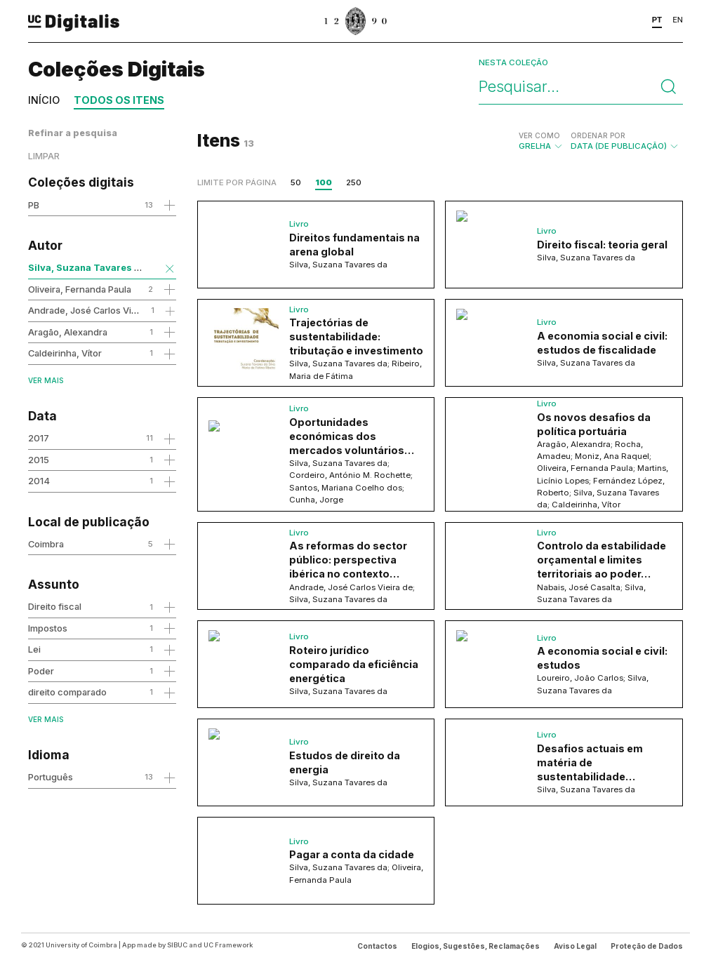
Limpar (44, 156)
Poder (41, 670)
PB (33, 205)
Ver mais (45, 380)
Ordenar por (598, 135)
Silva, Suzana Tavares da (87, 267)
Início (44, 100)
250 (353, 182)
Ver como (539, 135)
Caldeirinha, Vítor (65, 353)
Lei (34, 649)
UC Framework (228, 945)
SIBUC (177, 945)
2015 (38, 459)
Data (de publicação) (625, 141)
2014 (39, 480)
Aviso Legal (575, 946)
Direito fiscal (54, 606)
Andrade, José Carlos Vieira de (94, 310)
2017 (38, 438)
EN (677, 20)
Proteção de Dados (647, 946)
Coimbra (46, 543)
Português (50, 776)
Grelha (541, 141)
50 (296, 182)
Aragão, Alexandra (67, 332)
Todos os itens (119, 100)
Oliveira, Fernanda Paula (79, 289)
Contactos (377, 946)
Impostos (47, 628)
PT (657, 20)
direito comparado (67, 692)
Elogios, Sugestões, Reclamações (475, 946)
